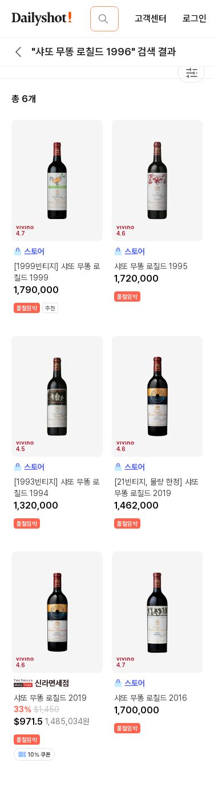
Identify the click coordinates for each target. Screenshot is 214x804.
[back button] (18, 51)
